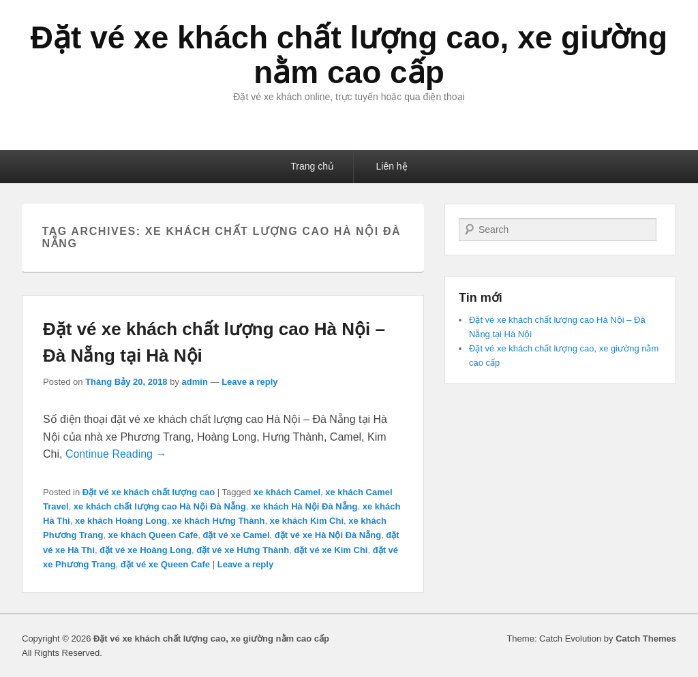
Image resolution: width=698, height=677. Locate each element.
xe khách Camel (287, 492)
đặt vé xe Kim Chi (330, 550)
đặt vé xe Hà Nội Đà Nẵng (328, 535)
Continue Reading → (116, 454)
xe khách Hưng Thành (218, 521)
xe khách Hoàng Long (121, 521)
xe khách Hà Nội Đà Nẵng (304, 506)
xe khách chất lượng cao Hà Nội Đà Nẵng (160, 506)
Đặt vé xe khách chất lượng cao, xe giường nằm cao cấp (349, 55)
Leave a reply (249, 382)
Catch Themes (646, 638)
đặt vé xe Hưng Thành (242, 550)
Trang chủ (312, 166)
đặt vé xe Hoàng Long (146, 550)
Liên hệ (392, 166)
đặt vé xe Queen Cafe (165, 564)
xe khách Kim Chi (307, 521)
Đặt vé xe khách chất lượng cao (148, 492)
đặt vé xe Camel (235, 535)
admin (195, 382)
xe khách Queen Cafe (153, 535)
